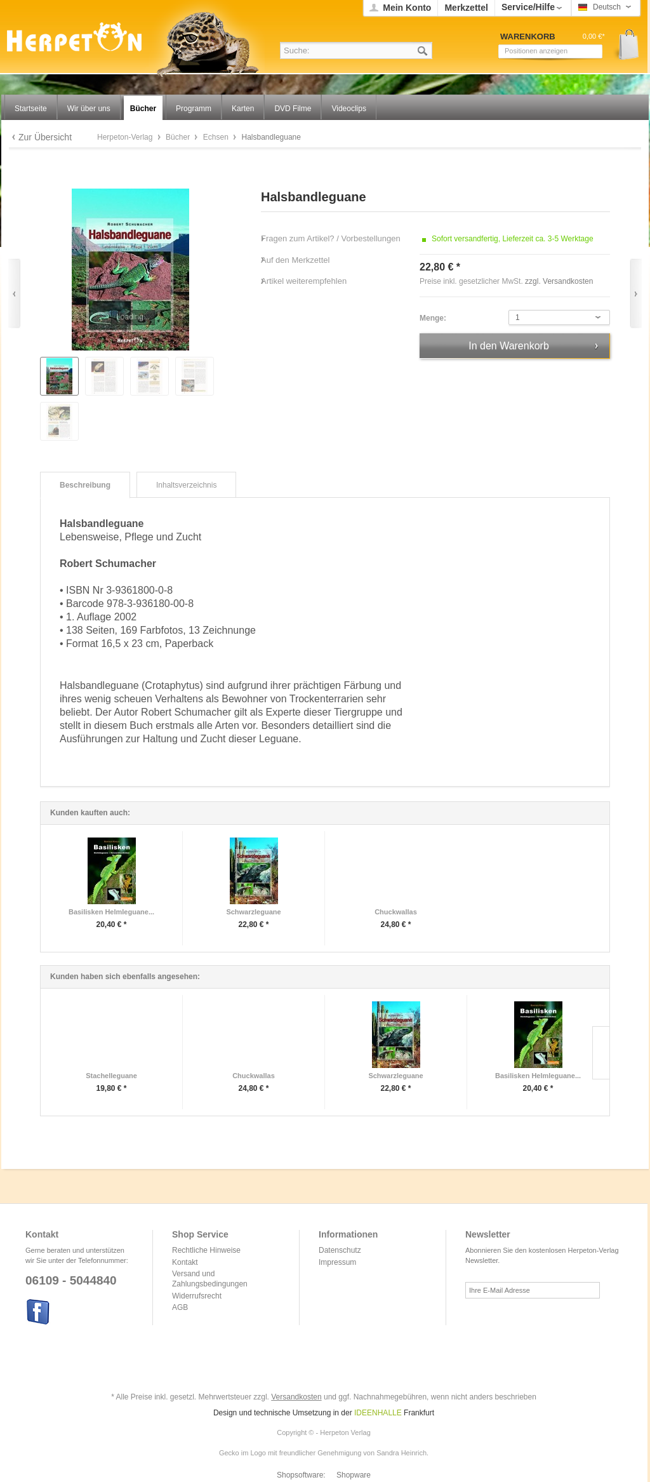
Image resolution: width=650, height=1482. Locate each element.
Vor (636, 293)
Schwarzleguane (253, 912)
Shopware (353, 1475)
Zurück (14, 293)
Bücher (179, 137)
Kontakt (185, 1262)
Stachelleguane (111, 1075)
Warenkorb (624, 45)
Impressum (337, 1262)
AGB (180, 1307)
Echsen (216, 137)
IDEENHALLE (378, 1412)
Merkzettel (466, 8)
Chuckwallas (396, 912)
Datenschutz (340, 1250)
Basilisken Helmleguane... (111, 912)
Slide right (600, 1052)
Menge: (433, 318)
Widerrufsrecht (197, 1296)
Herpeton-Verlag (126, 137)
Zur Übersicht (45, 137)
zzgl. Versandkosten (559, 281)
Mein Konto (407, 8)
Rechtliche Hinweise (206, 1250)
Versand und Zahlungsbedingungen (210, 1278)
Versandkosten (296, 1396)
